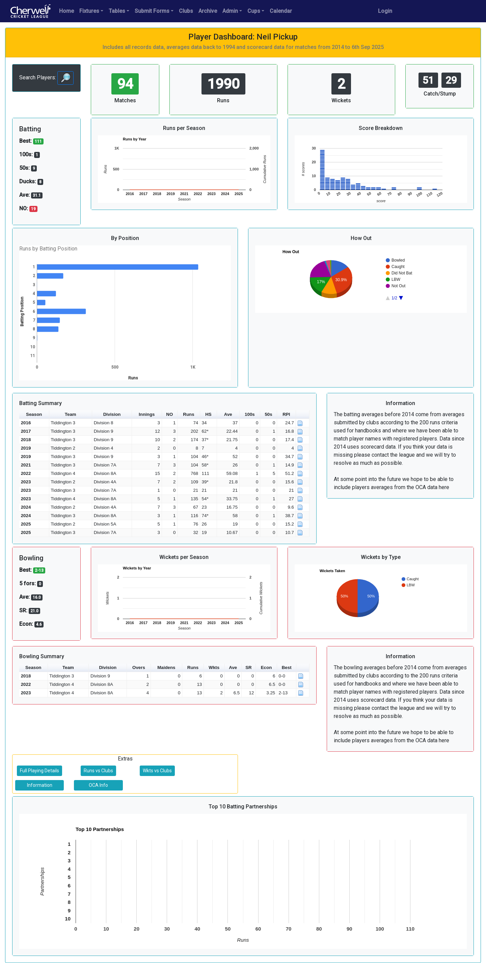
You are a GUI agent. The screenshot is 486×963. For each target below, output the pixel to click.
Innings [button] (147, 414)
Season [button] (34, 414)
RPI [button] (286, 414)
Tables (117, 11)
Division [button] (112, 414)
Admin (230, 11)
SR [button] (248, 667)
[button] (302, 414)
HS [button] (208, 414)
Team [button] (70, 414)
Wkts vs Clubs (157, 770)
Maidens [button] (166, 667)
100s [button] (250, 414)
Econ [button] (266, 667)
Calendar (281, 11)
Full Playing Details (39, 770)
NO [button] (169, 414)
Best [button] (287, 667)
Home (66, 11)
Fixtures (89, 11)
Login (385, 11)
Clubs (186, 11)
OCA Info (98, 785)
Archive (207, 11)
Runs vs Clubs (98, 770)
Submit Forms (152, 11)
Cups (253, 11)
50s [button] (268, 414)
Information (39, 785)
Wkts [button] (214, 667)
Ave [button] (228, 414)
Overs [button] (138, 667)
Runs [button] (188, 414)
